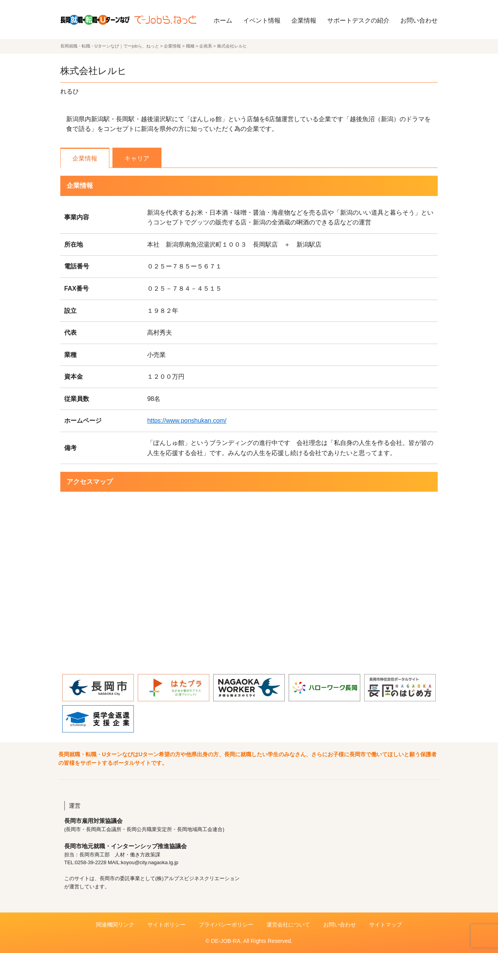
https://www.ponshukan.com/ (186, 420)
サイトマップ (385, 924)
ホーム (223, 20)
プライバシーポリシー (226, 924)
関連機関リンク (115, 924)
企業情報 (303, 20)
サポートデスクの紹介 (358, 20)
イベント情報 (262, 20)
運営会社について (288, 924)
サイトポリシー (166, 924)
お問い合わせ (419, 20)
